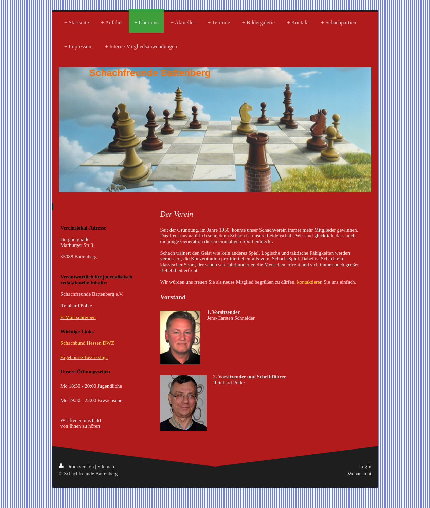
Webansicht (359, 473)
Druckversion (77, 466)
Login (365, 466)
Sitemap (105, 466)
